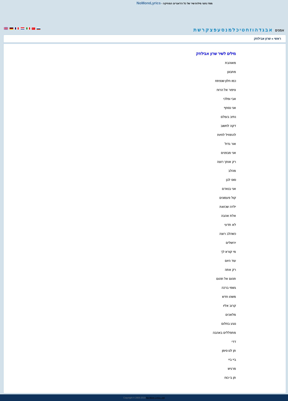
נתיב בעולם (228, 116)
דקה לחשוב (228, 125)
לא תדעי (230, 224)
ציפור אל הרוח (226, 90)
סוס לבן (231, 179)
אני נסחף (230, 107)
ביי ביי (232, 359)
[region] (144, 16)
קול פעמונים (227, 197)
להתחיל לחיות (226, 134)
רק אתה (230, 269)
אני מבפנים (228, 152)
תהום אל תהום (226, 278)
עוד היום (230, 260)
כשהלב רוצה (227, 233)
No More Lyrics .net (155, 398)
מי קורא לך (228, 251)
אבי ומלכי (229, 98)
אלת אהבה (228, 215)
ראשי (277, 38)
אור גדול (230, 143)
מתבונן (231, 72)
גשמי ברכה (228, 287)
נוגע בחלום (228, 323)
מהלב (232, 170)
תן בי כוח (230, 377)
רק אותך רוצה (226, 161)
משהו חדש (229, 296)
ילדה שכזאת (228, 206)
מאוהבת (230, 63)
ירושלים (231, 242)
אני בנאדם (229, 188)
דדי (234, 341)
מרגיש (232, 368)
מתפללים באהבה (224, 332)
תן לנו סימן (229, 350)
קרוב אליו (229, 305)
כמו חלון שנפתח (225, 81)
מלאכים (230, 314)
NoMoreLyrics (149, 3)
